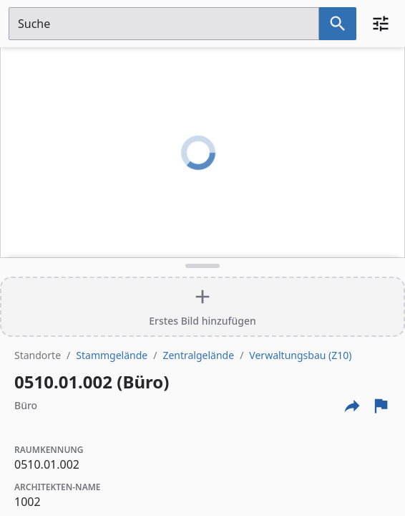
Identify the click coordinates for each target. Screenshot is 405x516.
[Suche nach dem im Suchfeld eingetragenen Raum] (337, 23)
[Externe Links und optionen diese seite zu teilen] (352, 406)
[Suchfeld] (163, 23)
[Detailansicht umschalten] (202, 266)
